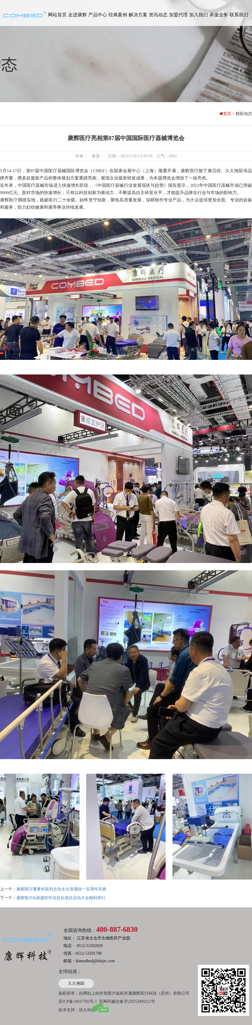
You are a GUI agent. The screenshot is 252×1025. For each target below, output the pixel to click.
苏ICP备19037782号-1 (77, 1001)
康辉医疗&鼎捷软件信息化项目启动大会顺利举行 (61, 898)
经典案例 (117, 14)
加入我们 (198, 14)
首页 (225, 113)
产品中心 (97, 14)
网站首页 (57, 14)
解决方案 (138, 14)
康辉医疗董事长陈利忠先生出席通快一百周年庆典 (61, 889)
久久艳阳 (76, 983)
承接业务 (218, 14)
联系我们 (238, 14)
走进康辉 (77, 14)
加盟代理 (178, 14)
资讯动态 (158, 14)
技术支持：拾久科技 (76, 1010)
